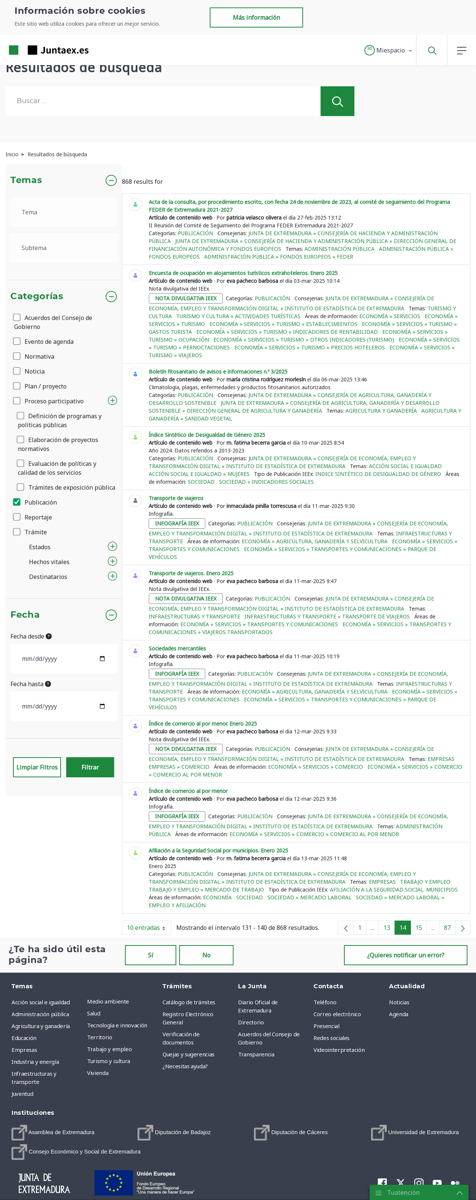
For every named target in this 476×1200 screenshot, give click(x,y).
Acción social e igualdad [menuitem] (41, 1002)
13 (389, 929)
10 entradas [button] (149, 929)
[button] (388, 50)
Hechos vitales (49, 562)
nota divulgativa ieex (185, 298)
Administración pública (339, 248)
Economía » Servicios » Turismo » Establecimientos (283, 323)
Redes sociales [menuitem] (331, 1037)
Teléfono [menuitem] (324, 1002)
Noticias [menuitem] (399, 1002)
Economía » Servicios (389, 316)
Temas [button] (26, 180)
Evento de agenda (44, 341)
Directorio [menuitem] (251, 1022)
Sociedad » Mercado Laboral (309, 897)
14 (405, 929)
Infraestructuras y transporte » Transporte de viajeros (327, 616)
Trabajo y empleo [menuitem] (109, 1049)
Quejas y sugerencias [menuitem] (189, 1054)
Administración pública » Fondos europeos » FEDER (278, 256)
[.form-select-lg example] (63, 212)
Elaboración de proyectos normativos (58, 444)
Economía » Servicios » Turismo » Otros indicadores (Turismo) (303, 339)
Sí (150, 955)
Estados (40, 547)
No (206, 955)
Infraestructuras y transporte (194, 616)
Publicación (35, 502)
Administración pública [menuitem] (40, 1014)
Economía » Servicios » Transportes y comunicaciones (259, 624)
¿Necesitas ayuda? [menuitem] (185, 1066)
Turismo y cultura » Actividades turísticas (238, 316)
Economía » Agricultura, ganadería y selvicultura (314, 541)
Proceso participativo (49, 401)
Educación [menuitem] (24, 1037)
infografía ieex (177, 523)
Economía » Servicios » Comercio (315, 766)
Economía (217, 897)
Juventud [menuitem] (22, 1093)
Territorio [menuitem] (99, 1037)
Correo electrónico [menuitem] (337, 1014)
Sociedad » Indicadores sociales (266, 481)
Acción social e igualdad (405, 466)
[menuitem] (53, 1132)
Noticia (29, 371)
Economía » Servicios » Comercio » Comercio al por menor (314, 834)
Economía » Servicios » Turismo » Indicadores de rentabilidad (287, 331)
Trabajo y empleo (425, 881)
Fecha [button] (25, 615)
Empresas (441, 758)
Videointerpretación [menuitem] (338, 1049)
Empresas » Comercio (179, 766)
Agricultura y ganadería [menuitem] (41, 1026)
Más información (256, 17)
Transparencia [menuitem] (256, 1054)
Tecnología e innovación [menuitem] (117, 1025)
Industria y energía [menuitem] (35, 1061)
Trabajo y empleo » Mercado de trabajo (206, 889)
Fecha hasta (30, 683)
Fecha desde (31, 636)
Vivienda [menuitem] (97, 1072)
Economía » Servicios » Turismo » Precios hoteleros (309, 347)
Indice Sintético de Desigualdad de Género (378, 473)
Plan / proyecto (40, 386)
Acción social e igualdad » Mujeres (199, 473)
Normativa (34, 356)
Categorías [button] (37, 296)
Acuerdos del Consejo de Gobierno (53, 322)
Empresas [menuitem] (24, 1049)
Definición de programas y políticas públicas (60, 420)
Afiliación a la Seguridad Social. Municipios (394, 889)
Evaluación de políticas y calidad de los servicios (57, 468)
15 (421, 929)
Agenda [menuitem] (398, 1014)
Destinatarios (48, 577)
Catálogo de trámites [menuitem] (189, 1002)
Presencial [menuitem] (326, 1026)
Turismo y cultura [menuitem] (108, 1061)
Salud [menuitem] (93, 1013)
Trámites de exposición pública (66, 487)
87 (450, 929)
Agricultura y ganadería (381, 410)
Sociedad (201, 481)
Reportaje (33, 517)
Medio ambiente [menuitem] (108, 1001)
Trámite (30, 532)
